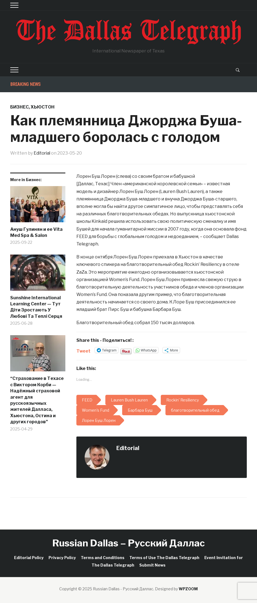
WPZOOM (188, 588)
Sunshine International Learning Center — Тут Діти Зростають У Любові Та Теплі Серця (36, 307)
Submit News (152, 564)
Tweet (83, 350)
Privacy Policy (62, 557)
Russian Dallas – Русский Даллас (128, 543)
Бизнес (19, 107)
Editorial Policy (29, 557)
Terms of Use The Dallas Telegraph (164, 557)
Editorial (42, 153)
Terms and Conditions (102, 557)
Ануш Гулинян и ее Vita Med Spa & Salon (36, 232)
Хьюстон (43, 107)
